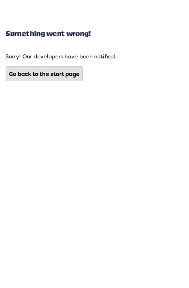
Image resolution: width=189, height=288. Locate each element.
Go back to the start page (44, 74)
